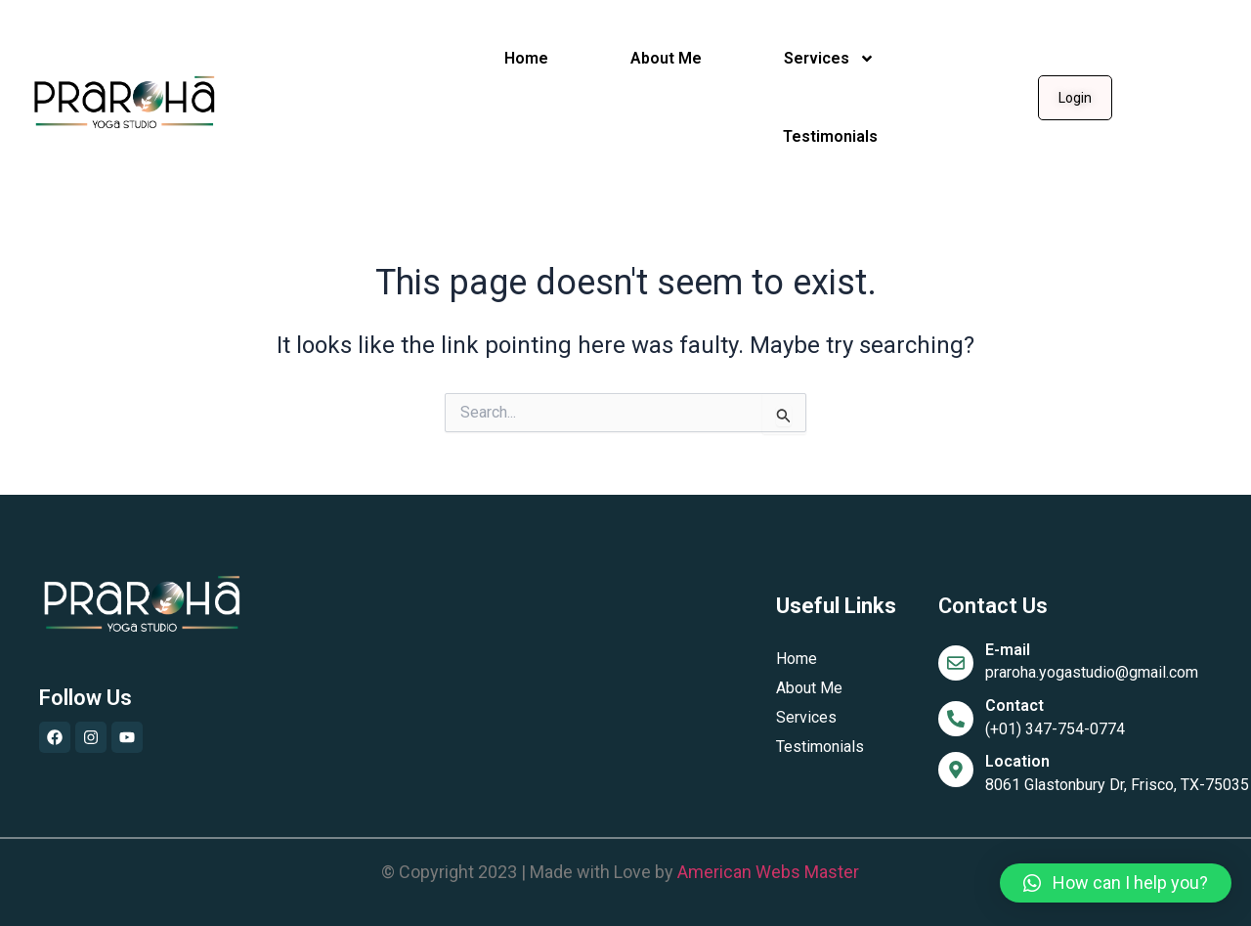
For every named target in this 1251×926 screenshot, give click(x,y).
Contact (1014, 705)
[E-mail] (955, 663)
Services (829, 58)
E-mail (1007, 649)
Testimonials (830, 136)
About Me (666, 58)
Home (526, 58)
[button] (1115, 883)
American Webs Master (768, 871)
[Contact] (955, 718)
